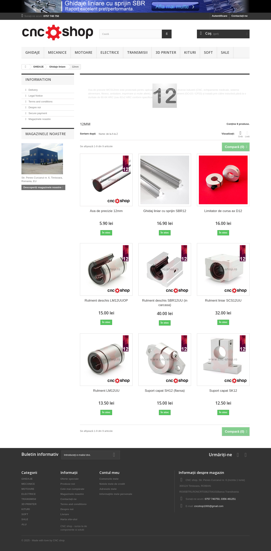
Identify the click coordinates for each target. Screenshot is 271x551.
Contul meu (109, 472)
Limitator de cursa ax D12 (223, 211)
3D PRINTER (166, 52)
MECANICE (57, 52)
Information (38, 79)
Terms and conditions (40, 101)
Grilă (240, 134)
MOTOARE (83, 52)
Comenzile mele (109, 478)
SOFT (208, 52)
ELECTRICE (109, 52)
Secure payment (37, 113)
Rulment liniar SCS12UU (223, 300)
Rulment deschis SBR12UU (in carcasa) (164, 303)
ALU (24, 524)
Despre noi (34, 107)
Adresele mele (108, 489)
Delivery (33, 89)
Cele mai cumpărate (72, 489)
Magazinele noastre (39, 119)
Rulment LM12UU (106, 391)
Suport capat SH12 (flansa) (165, 391)
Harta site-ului (68, 519)
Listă (247, 134)
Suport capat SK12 (223, 391)
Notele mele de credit (112, 483)
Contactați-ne (239, 15)
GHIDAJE (32, 52)
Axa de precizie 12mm (106, 211)
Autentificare (219, 15)
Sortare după (88, 133)
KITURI (190, 52)
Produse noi (67, 483)
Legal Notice (35, 95)
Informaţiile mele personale (115, 494)
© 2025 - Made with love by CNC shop (43, 540)
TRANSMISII (137, 52)
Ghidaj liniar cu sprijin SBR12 (164, 211)
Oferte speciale (69, 478)
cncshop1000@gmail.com (208, 506)
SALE (225, 52)
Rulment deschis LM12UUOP (106, 300)
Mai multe (93, 100)
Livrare (64, 514)
